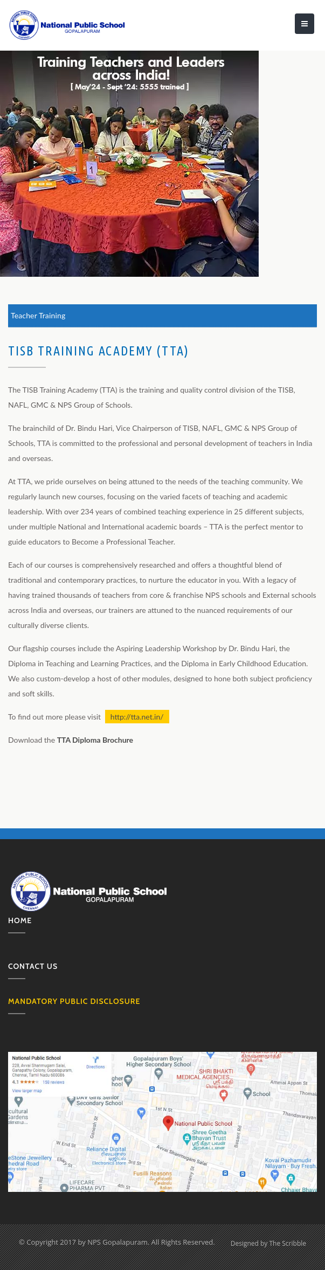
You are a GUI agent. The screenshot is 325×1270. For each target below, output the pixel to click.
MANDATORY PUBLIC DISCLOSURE (74, 1001)
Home (20, 920)
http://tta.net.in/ (137, 716)
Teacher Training (38, 315)
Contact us (33, 966)
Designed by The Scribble (268, 1243)
